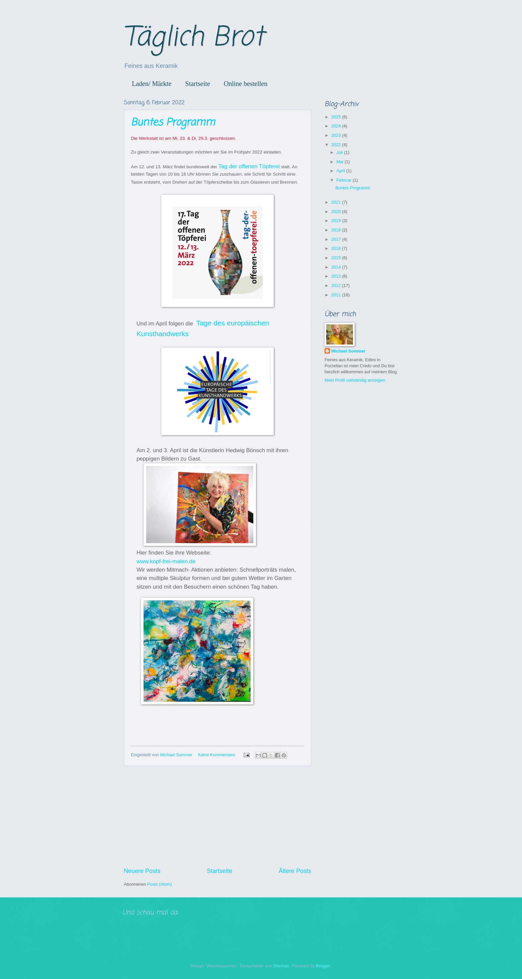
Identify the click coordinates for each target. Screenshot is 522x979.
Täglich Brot (194, 38)
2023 (336, 135)
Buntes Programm (173, 122)
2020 (336, 211)
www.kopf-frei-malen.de (166, 561)
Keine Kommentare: (217, 754)
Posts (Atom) (159, 884)
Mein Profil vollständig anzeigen (355, 380)
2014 (336, 267)
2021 (336, 202)
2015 (336, 257)
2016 (336, 248)
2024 (336, 125)
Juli (340, 152)
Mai (340, 161)
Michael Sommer (348, 351)
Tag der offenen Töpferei (248, 166)
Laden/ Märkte (151, 83)
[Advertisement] (217, 816)
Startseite (197, 83)
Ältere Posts (295, 871)
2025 (336, 116)
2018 (336, 229)
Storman (281, 965)
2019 (336, 220)
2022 (336, 144)
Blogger (323, 965)
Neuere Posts (142, 871)
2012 (336, 285)
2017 (336, 239)
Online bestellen (246, 83)
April (341, 170)
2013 (336, 276)
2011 (336, 294)
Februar (344, 180)
